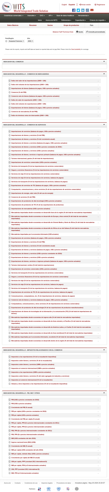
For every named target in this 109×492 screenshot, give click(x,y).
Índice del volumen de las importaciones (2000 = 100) (29, 84)
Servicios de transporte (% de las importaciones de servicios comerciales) (37, 166)
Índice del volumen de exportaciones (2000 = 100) (28, 104)
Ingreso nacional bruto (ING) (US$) (23, 442)
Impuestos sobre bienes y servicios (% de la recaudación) (31, 360)
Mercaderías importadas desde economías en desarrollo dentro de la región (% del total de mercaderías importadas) (51, 341)
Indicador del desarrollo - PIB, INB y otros (54, 393)
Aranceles (31, 16)
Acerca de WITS (51, 20)
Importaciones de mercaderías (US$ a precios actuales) (30, 208)
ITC (40, 488)
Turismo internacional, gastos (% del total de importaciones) (32, 158)
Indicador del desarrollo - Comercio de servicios (54, 125)
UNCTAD (49, 488)
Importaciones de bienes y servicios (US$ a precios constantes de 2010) (36, 147)
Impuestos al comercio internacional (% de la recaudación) (31, 380)
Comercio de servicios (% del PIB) (23, 197)
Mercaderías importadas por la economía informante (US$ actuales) (34, 234)
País (91, 25)
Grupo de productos (71, 25)
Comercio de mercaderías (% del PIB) (24, 111)
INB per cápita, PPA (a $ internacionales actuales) (28, 465)
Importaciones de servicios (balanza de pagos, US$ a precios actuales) (36, 131)
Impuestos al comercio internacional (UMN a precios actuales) (33, 368)
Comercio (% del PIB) (18, 92)
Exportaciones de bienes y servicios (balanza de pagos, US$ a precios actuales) (39, 249)
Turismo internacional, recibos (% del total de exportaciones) (32, 265)
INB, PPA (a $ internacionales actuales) (24, 473)
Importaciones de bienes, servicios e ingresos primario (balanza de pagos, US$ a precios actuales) (45, 154)
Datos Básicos (12, 25)
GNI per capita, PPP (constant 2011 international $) (29, 461)
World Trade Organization (68, 488)
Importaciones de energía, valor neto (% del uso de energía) (32, 193)
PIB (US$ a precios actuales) (21, 403)
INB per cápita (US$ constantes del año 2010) (27, 450)
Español (72, 5)
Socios (50, 25)
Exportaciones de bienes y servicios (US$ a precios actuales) (32, 257)
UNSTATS (58, 488)
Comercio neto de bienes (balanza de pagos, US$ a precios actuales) (35, 96)
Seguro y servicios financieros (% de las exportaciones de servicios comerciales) (39, 276)
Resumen (33, 25)
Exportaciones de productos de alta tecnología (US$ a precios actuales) (36, 201)
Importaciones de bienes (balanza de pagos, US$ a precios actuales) (35, 88)
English (64, 5)
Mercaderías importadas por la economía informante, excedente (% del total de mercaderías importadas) (47, 337)
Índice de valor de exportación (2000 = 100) (26, 100)
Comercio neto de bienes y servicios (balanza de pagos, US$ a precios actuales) (39, 300)
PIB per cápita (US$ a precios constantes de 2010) (28, 411)
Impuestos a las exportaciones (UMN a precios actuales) (31, 372)
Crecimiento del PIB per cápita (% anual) (25, 419)
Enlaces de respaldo (98, 20)
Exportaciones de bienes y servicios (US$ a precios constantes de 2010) (36, 253)
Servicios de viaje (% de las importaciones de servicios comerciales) (35, 174)
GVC (42, 16)
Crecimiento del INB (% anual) (21, 446)
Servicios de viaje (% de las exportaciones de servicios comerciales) (35, 280)
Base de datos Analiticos (65, 16)
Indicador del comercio (54, 61)
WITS (26, 6)
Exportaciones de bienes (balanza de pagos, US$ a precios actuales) (35, 108)
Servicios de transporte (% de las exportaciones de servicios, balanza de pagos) (39, 288)
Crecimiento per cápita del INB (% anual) (25, 457)
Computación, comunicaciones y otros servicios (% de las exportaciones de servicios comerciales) (45, 189)
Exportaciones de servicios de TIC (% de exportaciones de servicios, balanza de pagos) (41, 292)
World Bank (77, 488)
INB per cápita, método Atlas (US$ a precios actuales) (30, 454)
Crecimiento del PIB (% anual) (21, 407)
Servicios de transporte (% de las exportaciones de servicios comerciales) (37, 273)
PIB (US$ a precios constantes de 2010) (25, 400)
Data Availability (76, 49)
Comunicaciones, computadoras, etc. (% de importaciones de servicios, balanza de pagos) (43, 296)
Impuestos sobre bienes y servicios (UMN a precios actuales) (32, 364)
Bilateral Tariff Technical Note (63, 32)
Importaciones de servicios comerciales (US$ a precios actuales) (34, 162)
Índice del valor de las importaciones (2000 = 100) (28, 80)
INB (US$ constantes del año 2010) (23, 438)
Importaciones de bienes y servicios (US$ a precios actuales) (32, 151)
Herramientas (83, 16)
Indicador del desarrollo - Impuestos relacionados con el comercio (54, 350)
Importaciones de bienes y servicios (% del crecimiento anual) (33, 139)
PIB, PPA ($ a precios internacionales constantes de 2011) (31, 430)
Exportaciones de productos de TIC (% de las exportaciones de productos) (37, 205)
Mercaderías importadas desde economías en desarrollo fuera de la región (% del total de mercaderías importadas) (51, 212)
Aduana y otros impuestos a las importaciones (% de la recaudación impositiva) (39, 384)
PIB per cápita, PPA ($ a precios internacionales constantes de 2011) (35, 423)
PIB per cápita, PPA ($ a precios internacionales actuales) (31, 427)
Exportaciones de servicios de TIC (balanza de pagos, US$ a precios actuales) (38, 185)
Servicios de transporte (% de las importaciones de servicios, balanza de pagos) (39, 181)
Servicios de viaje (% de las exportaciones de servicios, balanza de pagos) (37, 284)
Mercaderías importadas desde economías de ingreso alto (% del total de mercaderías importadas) (45, 317)
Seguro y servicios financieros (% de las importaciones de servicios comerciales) (39, 170)
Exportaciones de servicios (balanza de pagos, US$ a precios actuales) (36, 238)
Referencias (66, 20)
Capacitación (80, 20)
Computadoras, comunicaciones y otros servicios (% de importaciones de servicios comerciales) (45, 304)
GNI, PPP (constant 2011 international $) (25, 469)
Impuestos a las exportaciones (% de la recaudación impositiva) (33, 357)
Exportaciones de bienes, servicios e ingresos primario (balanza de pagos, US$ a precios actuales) (45, 261)
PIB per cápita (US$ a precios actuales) (25, 415)
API (51, 16)
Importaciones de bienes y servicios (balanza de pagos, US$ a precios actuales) (39, 143)
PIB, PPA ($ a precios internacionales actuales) (27, 434)
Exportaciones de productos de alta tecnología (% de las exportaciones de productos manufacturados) (47, 307)
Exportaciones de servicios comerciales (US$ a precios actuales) (34, 269)
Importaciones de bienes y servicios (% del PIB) (28, 135)
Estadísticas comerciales (13, 16)
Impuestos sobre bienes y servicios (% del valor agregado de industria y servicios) (40, 376)
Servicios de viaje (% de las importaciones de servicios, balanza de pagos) (37, 178)
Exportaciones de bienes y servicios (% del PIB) (28, 242)
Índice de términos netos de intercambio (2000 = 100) (29, 115)
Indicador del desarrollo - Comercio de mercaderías (54, 74)
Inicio (40, 20)
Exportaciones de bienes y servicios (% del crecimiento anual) (33, 246)
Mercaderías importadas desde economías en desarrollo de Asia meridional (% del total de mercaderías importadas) (51, 333)
